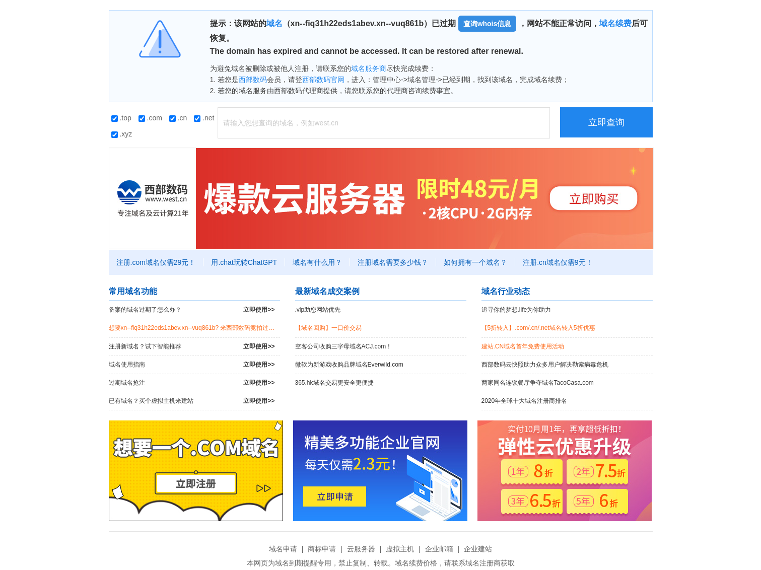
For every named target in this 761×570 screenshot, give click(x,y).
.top (121, 118)
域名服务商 (368, 68)
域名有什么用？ (317, 262)
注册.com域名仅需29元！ (156, 262)
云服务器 (361, 549)
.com (150, 118)
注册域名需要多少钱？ (393, 262)
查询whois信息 (487, 24)
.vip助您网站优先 (318, 309)
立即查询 (606, 122)
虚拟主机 (400, 549)
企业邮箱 (439, 549)
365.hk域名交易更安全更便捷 (334, 382)
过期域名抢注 (192, 383)
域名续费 (615, 23)
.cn (178, 118)
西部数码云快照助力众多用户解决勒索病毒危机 (544, 364)
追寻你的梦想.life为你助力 (516, 309)
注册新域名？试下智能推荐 (192, 346)
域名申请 (283, 549)
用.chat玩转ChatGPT (244, 262)
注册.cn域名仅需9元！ (557, 262)
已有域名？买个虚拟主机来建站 (192, 401)
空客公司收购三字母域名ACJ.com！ (343, 346)
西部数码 (253, 80)
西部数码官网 (323, 80)
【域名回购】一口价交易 (328, 327)
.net (204, 118)
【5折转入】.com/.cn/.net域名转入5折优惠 (538, 327)
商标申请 (322, 549)
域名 (274, 23)
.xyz (121, 134)
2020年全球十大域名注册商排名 (524, 400)
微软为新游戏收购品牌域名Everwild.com (349, 364)
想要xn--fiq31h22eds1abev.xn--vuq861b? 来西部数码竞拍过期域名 (194, 327)
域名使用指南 (192, 365)
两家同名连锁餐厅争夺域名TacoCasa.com (537, 382)
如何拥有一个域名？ (475, 262)
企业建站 (478, 549)
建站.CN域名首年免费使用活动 (523, 346)
